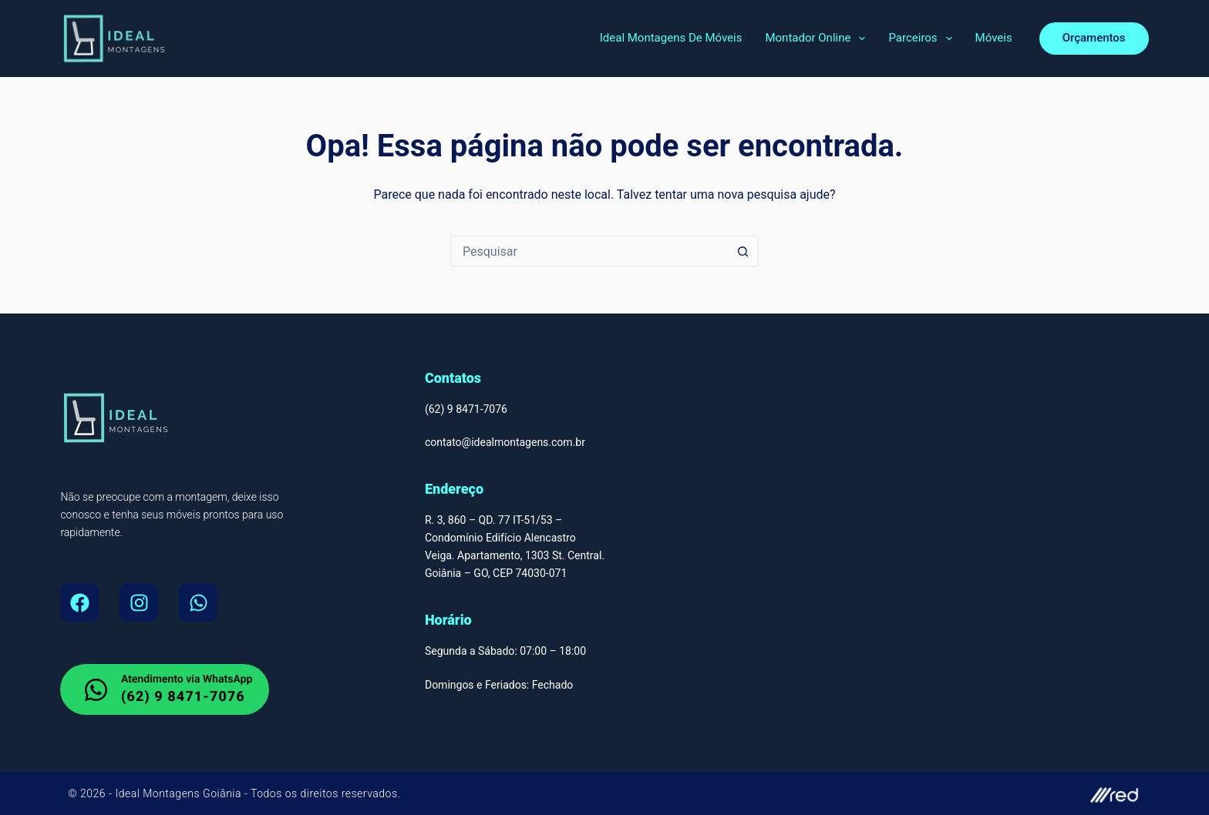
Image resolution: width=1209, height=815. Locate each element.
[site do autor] (880, 793)
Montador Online (818, 38)
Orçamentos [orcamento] (1094, 38)
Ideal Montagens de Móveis (671, 38)
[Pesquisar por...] (589, 251)
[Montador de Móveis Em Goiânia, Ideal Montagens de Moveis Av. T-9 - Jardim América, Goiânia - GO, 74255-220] (968, 552)
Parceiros (923, 38)
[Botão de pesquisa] (743, 251)
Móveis (993, 38)
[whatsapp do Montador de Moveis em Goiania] (164, 689)
